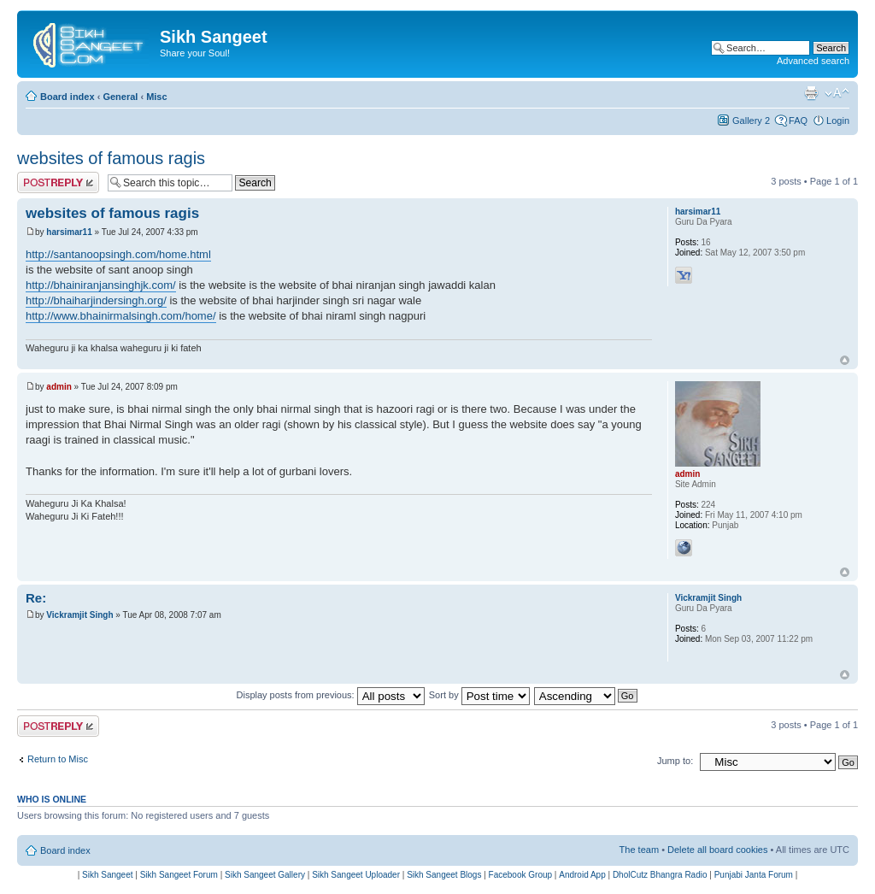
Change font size (837, 93)
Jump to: (675, 761)
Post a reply (58, 182)
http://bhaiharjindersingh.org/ (96, 300)
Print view (811, 93)
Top (844, 360)
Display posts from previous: (331, 695)
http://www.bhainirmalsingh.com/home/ (121, 315)
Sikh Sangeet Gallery (265, 874)
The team (639, 849)
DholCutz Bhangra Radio (660, 874)
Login (837, 120)
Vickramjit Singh (79, 615)
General (120, 96)
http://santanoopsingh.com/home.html (118, 254)
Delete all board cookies (717, 849)
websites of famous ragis (111, 158)
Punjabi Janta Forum (753, 874)
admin (58, 386)
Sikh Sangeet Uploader (356, 874)
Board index (67, 96)
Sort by (479, 695)
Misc (156, 96)
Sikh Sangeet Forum (179, 874)
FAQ (798, 120)
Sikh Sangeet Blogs (444, 874)
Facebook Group (521, 874)
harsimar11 (68, 232)
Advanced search (813, 61)
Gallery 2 (751, 120)
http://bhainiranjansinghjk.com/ (101, 285)
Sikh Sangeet (107, 874)
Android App (582, 874)
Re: (36, 598)
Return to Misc (57, 759)
